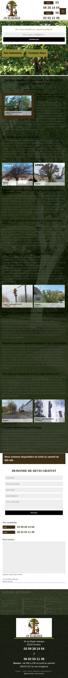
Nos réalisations (13, 53)
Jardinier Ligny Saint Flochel (54, 610)
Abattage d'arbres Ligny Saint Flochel (33, 600)
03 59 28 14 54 (25, 527)
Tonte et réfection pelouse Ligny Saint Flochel (54, 601)
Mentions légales (34, 674)
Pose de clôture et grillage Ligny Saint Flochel (9, 603)
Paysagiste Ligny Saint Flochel (11, 612)
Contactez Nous (37, 53)
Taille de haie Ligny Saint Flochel (34, 607)
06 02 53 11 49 (25, 532)
